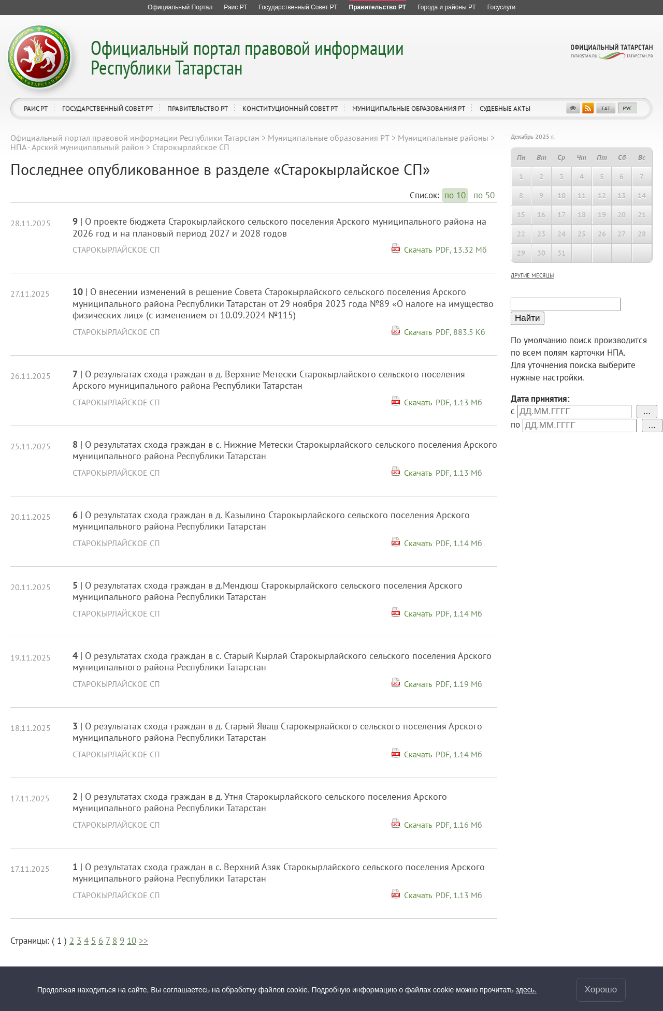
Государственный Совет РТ (107, 108)
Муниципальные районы (443, 138)
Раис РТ (36, 108)
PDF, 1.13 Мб (459, 402)
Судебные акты (505, 108)
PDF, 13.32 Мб (461, 249)
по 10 (455, 195)
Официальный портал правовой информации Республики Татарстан (247, 57)
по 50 (484, 195)
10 (131, 940)
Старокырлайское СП (116, 249)
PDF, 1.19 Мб (459, 684)
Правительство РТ (197, 108)
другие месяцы (532, 275)
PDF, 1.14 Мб (459, 543)
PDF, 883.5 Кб (460, 332)
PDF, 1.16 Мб (459, 824)
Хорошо (601, 989)
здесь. (526, 990)
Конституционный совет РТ (290, 108)
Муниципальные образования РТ (408, 108)
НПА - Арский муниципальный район (77, 147)
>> (143, 940)
